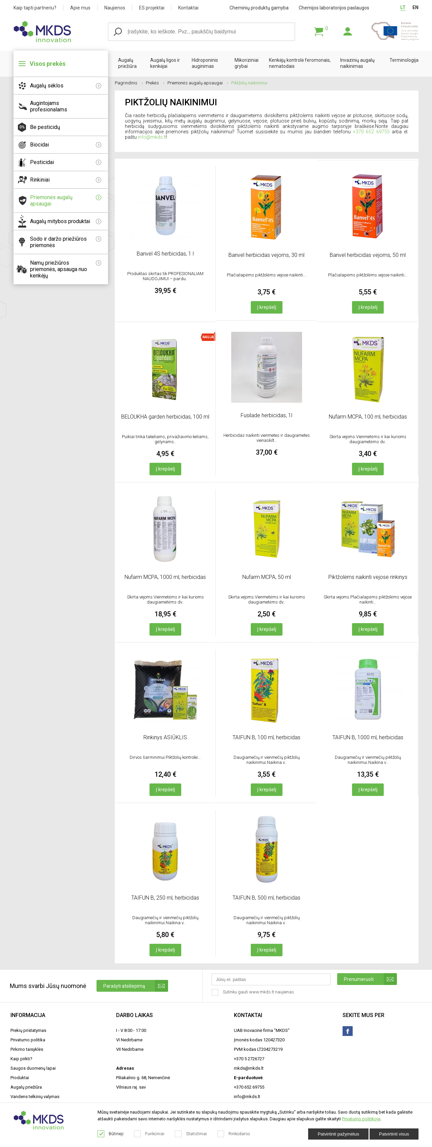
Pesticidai (65, 162)
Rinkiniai (65, 180)
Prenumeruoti (370, 979)
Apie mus (80, 7)
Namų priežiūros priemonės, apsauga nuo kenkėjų (65, 269)
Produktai (19, 1077)
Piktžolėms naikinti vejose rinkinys (367, 577)
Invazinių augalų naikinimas (357, 63)
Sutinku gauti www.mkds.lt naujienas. (254, 992)
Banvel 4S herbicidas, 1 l (165, 253)
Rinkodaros (233, 1133)
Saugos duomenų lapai (33, 1068)
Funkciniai (149, 1133)
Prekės (155, 82)
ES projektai (151, 7)
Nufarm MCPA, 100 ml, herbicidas (368, 417)
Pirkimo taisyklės (26, 1049)
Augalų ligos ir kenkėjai (165, 63)
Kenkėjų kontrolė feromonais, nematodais (300, 63)
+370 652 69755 (371, 131)
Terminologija (403, 60)
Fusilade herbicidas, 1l (266, 415)
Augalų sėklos (65, 85)
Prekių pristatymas (28, 1030)
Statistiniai (191, 1133)
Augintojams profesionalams (48, 106)
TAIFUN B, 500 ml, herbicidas (266, 898)
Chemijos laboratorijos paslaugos (334, 7)
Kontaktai (188, 7)
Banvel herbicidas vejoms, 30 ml (266, 255)
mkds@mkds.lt (249, 1068)
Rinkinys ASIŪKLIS (165, 737)
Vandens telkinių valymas (34, 1096)
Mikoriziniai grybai (247, 63)
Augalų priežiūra (127, 63)
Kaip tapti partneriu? (35, 7)
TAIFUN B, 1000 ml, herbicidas (367, 737)
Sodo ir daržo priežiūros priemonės (65, 242)
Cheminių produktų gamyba (259, 7)
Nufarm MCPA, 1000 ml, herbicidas (165, 577)
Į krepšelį (266, 307)
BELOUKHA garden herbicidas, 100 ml (165, 417)
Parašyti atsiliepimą (135, 986)
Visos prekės (47, 63)
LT (403, 7)
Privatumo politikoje (361, 1118)
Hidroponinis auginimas (205, 63)
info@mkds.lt (152, 137)
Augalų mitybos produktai (65, 221)
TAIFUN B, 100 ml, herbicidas (266, 737)
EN (415, 7)
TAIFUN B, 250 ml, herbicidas (165, 898)
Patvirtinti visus (394, 1134)
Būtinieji (111, 1133)
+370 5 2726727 (249, 1058)
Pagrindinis (129, 82)
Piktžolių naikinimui (249, 82)
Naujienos (114, 7)
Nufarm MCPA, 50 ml (266, 577)
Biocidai (65, 144)
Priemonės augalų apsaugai (65, 200)
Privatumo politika (27, 1039)
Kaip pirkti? (21, 1058)
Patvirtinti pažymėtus (338, 1134)
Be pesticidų (45, 127)
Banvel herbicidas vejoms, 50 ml (368, 255)
